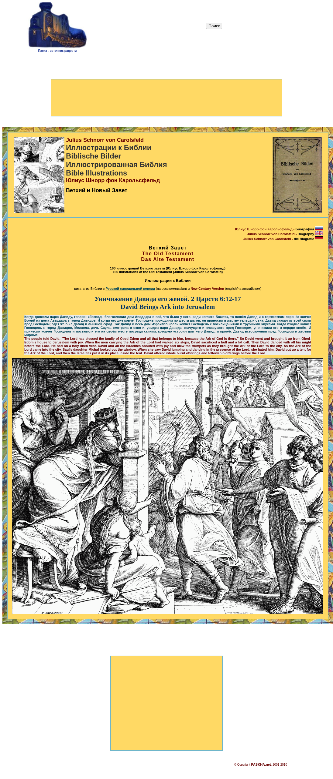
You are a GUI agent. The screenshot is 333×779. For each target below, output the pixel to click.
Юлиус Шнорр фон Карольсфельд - (279, 229)
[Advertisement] (275, 27)
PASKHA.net (261, 764)
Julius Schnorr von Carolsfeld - (285, 234)
